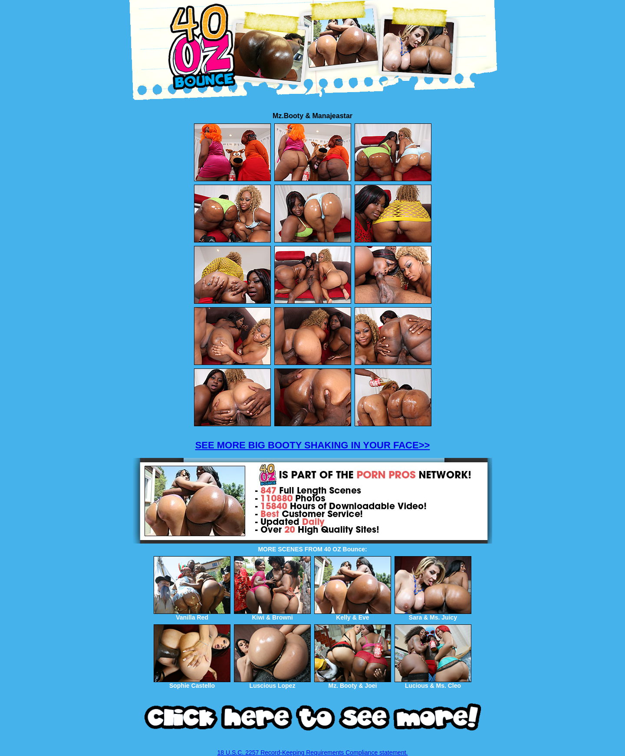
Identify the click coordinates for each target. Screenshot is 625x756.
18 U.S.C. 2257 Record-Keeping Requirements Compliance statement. (312, 752)
